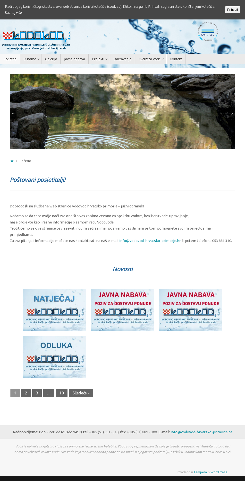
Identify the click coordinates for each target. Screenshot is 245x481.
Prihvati (232, 10)
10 (61, 393)
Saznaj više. (29, 13)
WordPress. (219, 472)
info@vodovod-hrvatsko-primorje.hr (150, 241)
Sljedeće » (81, 393)
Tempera (200, 472)
